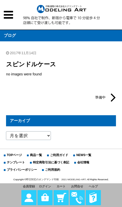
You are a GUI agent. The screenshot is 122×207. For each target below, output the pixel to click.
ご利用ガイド (59, 155)
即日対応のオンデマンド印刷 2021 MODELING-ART (56, 179)
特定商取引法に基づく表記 (51, 162)
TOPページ (14, 155)
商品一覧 (36, 155)
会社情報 (83, 162)
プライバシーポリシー (22, 169)
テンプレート (16, 162)
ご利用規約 (52, 169)
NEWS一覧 (83, 155)
